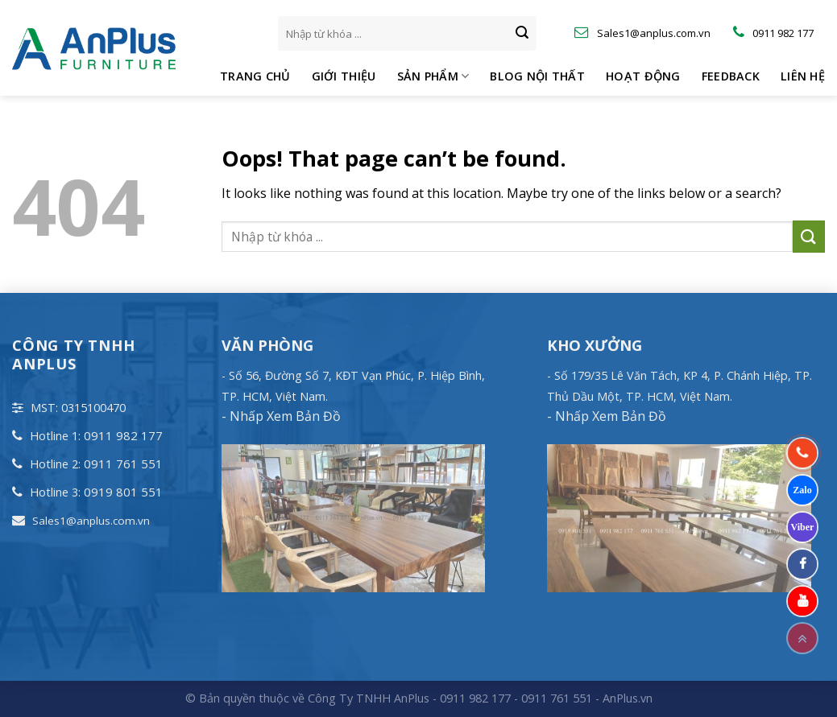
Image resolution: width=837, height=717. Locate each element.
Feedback (731, 76)
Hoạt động (643, 76)
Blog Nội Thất (537, 76)
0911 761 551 (123, 463)
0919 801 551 (123, 492)
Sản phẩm (433, 76)
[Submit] (522, 33)
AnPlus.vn (628, 698)
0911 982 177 (123, 435)
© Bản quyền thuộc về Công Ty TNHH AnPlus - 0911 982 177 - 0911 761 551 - (394, 698)
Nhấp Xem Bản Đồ (283, 416)
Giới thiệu (344, 76)
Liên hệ (803, 76)
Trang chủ (255, 76)
